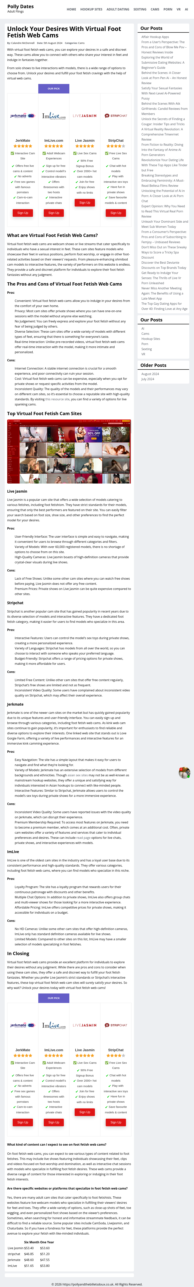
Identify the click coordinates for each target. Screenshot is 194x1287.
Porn (167, 9)
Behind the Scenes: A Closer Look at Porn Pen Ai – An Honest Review (164, 78)
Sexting (140, 9)
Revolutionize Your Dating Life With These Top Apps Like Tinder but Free (165, 165)
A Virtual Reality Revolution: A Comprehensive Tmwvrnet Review (162, 134)
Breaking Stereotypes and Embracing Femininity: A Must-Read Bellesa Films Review (163, 180)
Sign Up (22, 212)
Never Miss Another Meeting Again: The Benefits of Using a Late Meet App (162, 293)
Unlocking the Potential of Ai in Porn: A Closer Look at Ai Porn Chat (163, 196)
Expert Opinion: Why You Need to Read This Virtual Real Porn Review (163, 211)
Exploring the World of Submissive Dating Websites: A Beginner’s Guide (163, 62)
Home (71, 9)
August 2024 (150, 374)
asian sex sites (78, 775)
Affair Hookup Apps (155, 37)
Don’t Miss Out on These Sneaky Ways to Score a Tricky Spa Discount (164, 252)
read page (83, 838)
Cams (155, 9)
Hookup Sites (91, 9)
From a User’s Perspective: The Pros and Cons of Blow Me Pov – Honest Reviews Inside (164, 47)
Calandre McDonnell (22, 43)
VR (179, 9)
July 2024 (148, 379)
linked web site (83, 733)
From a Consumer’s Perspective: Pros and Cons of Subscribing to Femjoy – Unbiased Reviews (164, 237)
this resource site (57, 399)
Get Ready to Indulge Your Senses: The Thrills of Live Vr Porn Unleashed (161, 278)
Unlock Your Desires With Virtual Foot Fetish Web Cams (64, 32)
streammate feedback (101, 1218)
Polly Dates (20, 6)
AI (186, 9)
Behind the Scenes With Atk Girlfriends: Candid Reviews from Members (165, 108)
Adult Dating (118, 9)
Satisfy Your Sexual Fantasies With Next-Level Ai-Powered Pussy (162, 93)
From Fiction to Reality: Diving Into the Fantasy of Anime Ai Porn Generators (162, 149)
